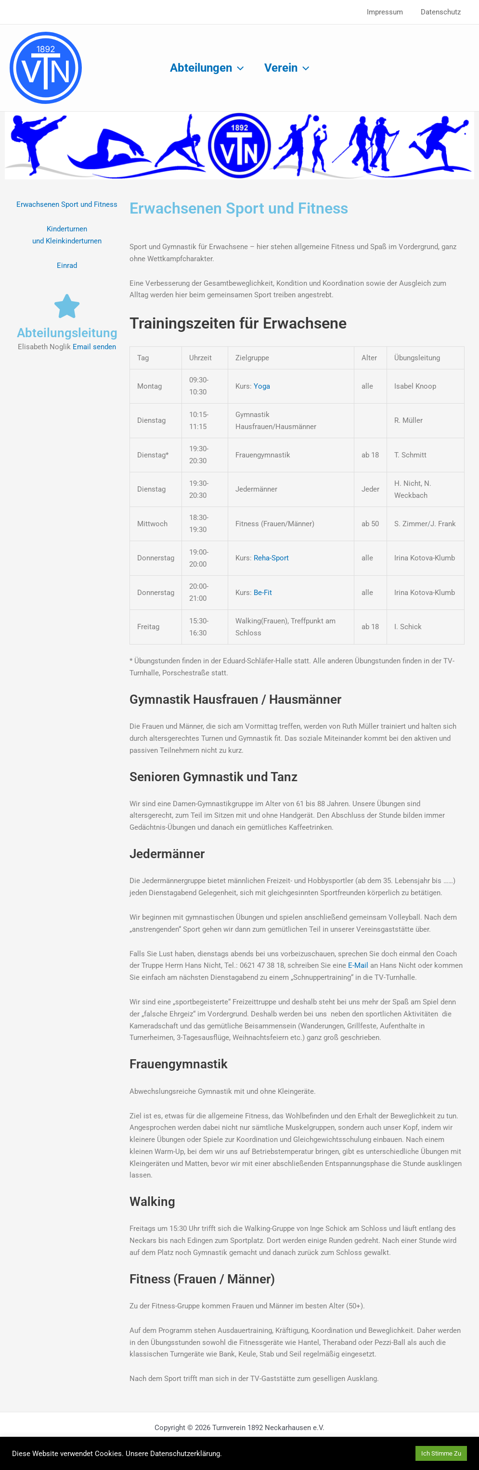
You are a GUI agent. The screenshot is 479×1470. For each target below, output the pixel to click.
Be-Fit (263, 592)
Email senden (94, 346)
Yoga (262, 386)
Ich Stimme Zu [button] (441, 1453)
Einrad (67, 265)
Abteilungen (205, 67)
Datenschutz (442, 12)
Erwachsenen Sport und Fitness (66, 204)
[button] (236, 67)
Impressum (390, 12)
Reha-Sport (270, 558)
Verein (288, 67)
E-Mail (359, 965)
